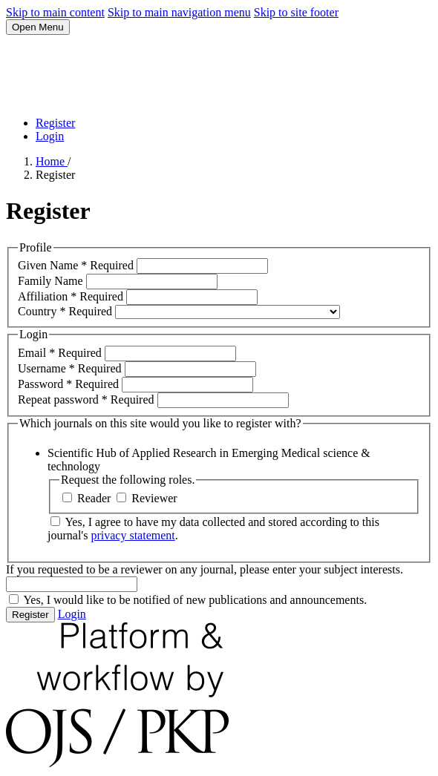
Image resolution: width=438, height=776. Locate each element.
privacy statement (132, 535)
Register (55, 122)
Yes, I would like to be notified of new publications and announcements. (188, 599)
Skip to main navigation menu (179, 12)
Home (52, 161)
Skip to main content (55, 12)
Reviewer (147, 498)
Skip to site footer (296, 12)
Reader (88, 498)
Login (50, 136)
